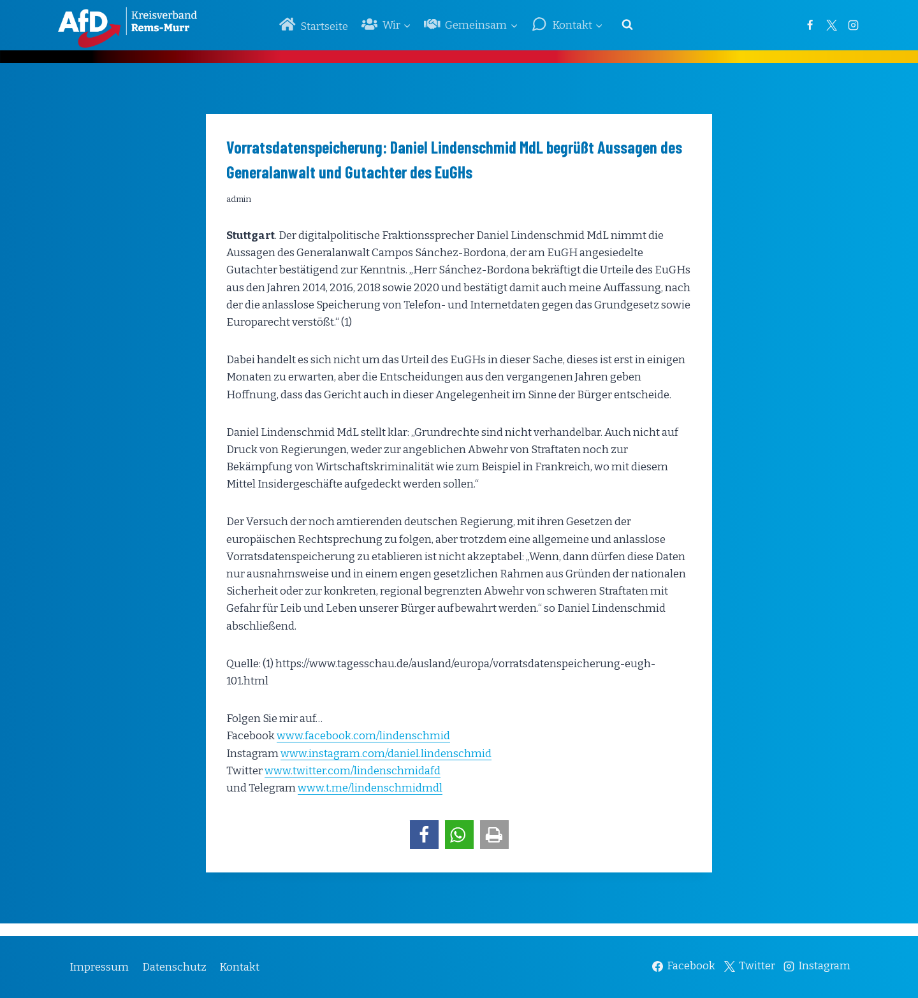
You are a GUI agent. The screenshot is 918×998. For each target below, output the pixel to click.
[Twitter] (831, 25)
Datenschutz (174, 967)
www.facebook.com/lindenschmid (363, 735)
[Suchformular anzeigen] (627, 24)
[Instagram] (853, 25)
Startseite (313, 24)
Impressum (99, 967)
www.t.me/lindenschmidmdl (370, 788)
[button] (424, 834)
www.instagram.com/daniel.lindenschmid (386, 753)
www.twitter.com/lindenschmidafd (353, 770)
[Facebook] (809, 25)
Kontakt (239, 967)
